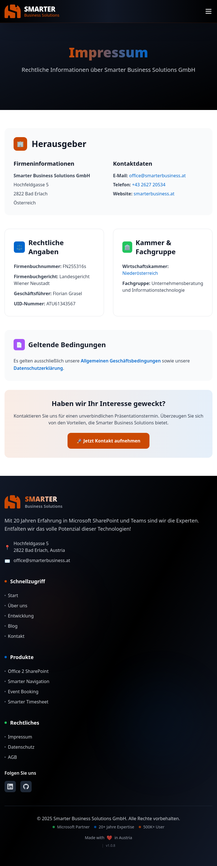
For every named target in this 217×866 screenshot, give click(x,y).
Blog (11, 626)
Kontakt (15, 636)
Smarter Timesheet (26, 702)
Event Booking (21, 691)
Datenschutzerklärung (38, 368)
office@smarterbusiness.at (157, 175)
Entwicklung (19, 616)
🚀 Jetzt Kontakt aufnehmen (108, 441)
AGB (11, 757)
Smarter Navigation (27, 681)
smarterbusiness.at (154, 194)
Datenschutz (19, 747)
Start (11, 595)
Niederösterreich (140, 273)
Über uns (16, 605)
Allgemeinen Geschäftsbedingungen (121, 361)
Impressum (18, 737)
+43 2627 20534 (148, 185)
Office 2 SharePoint (27, 671)
